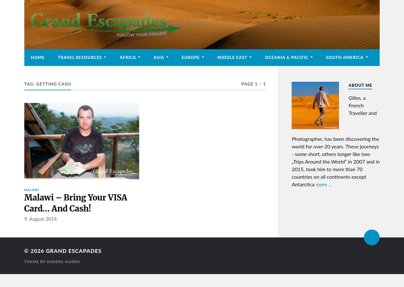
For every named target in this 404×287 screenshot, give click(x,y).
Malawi (31, 190)
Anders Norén (63, 261)
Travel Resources (80, 57)
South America (344, 57)
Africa (128, 57)
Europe (191, 57)
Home (38, 57)
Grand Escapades (73, 251)
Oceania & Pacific (286, 57)
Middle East (232, 57)
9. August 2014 (40, 219)
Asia (159, 57)
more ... (324, 184)
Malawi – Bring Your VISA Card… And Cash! (75, 203)
